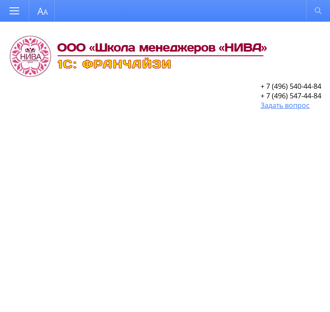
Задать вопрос (285, 105)
